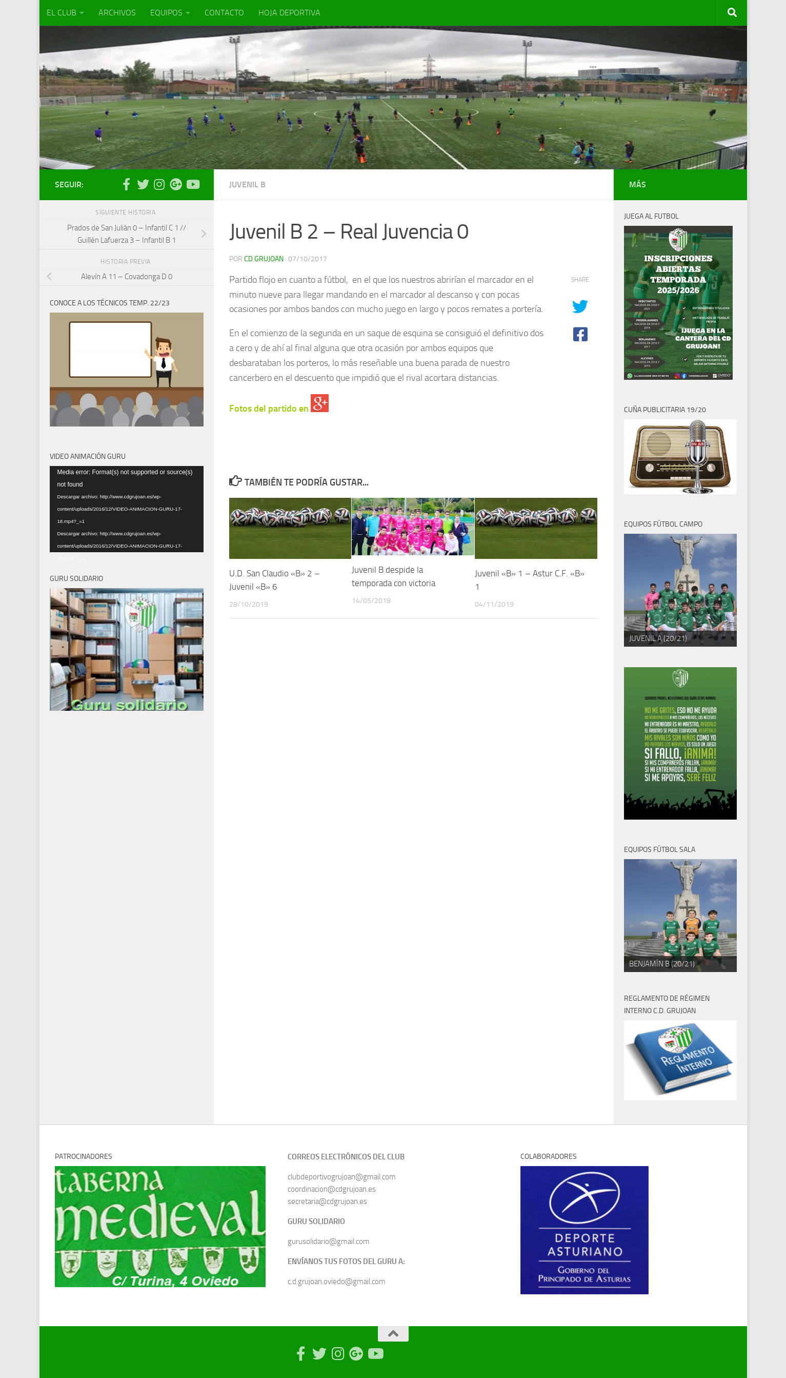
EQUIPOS (166, 12)
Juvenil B (247, 184)
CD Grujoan (264, 259)
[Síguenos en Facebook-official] (126, 184)
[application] (127, 509)
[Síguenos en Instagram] (159, 184)
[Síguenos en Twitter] (143, 184)
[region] (680, 590)
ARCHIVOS (117, 12)
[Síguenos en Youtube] (192, 184)
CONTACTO (224, 12)
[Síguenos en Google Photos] (176, 184)
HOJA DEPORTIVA (289, 12)
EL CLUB (61, 12)
